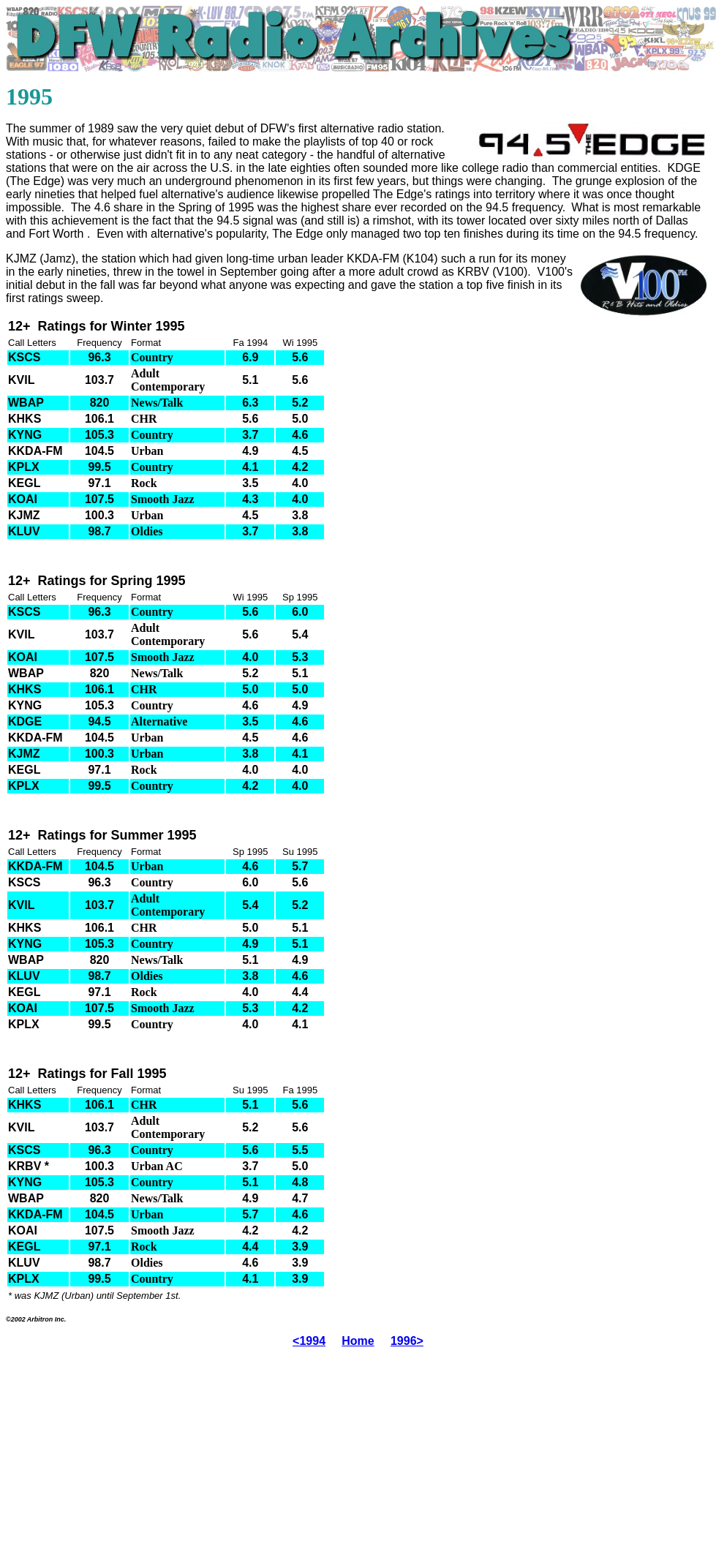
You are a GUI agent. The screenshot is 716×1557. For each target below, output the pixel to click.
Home (358, 1341)
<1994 (309, 1341)
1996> (407, 1341)
